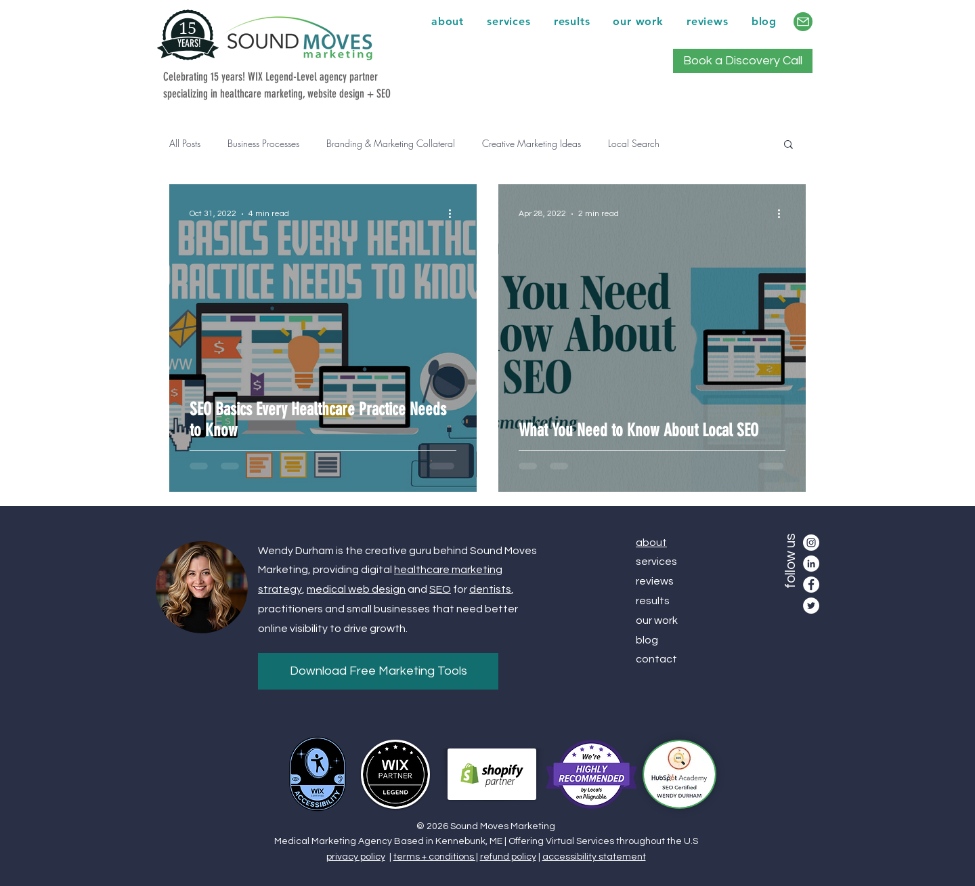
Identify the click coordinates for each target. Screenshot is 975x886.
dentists (490, 589)
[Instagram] (811, 542)
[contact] (803, 21)
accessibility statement (594, 857)
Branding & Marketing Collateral (390, 143)
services (656, 561)
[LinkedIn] (811, 563)
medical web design (356, 589)
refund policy (508, 857)
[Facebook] (811, 584)
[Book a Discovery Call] (742, 61)
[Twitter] (811, 605)
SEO (440, 589)
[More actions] (454, 214)
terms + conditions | (435, 857)
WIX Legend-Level (282, 76)
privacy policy (355, 857)
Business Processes (263, 143)
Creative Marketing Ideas (531, 143)
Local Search (633, 143)
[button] (788, 145)
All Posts (184, 143)
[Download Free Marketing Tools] (378, 671)
